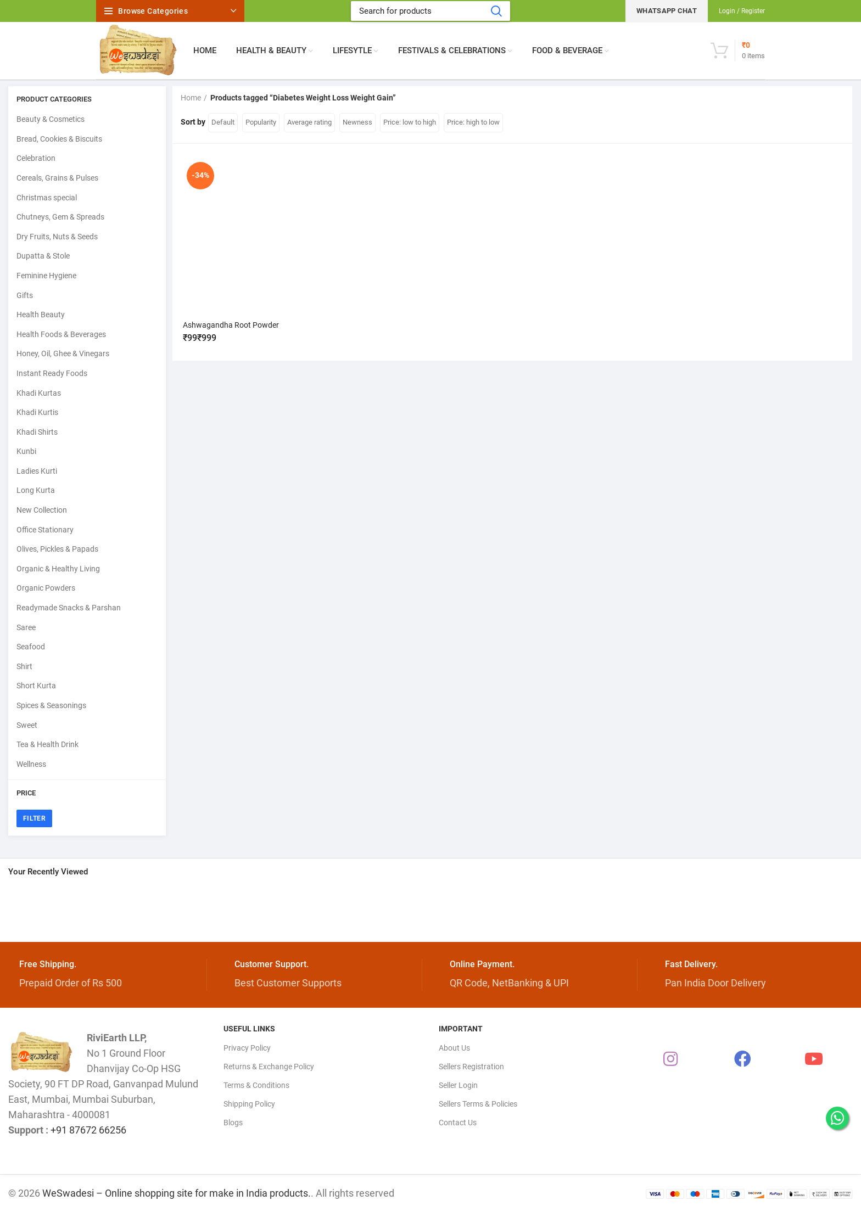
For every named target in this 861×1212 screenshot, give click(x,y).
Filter (34, 818)
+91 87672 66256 (88, 1130)
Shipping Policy (249, 1103)
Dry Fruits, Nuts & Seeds (57, 236)
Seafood (30, 646)
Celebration (35, 158)
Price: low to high (409, 122)
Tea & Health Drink (47, 744)
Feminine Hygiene (46, 275)
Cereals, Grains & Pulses (57, 177)
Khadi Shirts (37, 432)
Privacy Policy (247, 1047)
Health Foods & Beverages (61, 334)
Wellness (31, 764)
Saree (26, 627)
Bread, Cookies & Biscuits (59, 138)
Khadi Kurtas (38, 393)
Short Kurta (36, 685)
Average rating (309, 122)
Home (191, 97)
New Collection (41, 510)
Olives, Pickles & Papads (57, 549)
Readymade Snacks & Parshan (68, 607)
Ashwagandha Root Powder (231, 325)
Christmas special (46, 197)
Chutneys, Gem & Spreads (60, 216)
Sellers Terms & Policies (478, 1103)
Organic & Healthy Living (58, 568)
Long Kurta (35, 490)
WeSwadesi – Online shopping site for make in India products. (176, 1193)
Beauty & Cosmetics (50, 119)
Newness (357, 122)
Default (222, 122)
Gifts (24, 295)
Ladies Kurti (36, 471)
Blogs (233, 1122)
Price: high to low (473, 122)
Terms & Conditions (256, 1085)
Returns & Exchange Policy (268, 1066)
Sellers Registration (471, 1066)
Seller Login (458, 1085)
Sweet (26, 725)
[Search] (430, 11)
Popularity (260, 122)
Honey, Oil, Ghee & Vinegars (62, 353)
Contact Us (458, 1122)
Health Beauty (40, 314)
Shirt (24, 666)
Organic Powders (45, 587)
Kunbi (26, 451)
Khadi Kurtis (37, 412)
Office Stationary (45, 529)
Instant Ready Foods (51, 373)
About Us (454, 1047)
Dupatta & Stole (43, 255)
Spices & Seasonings (51, 705)
